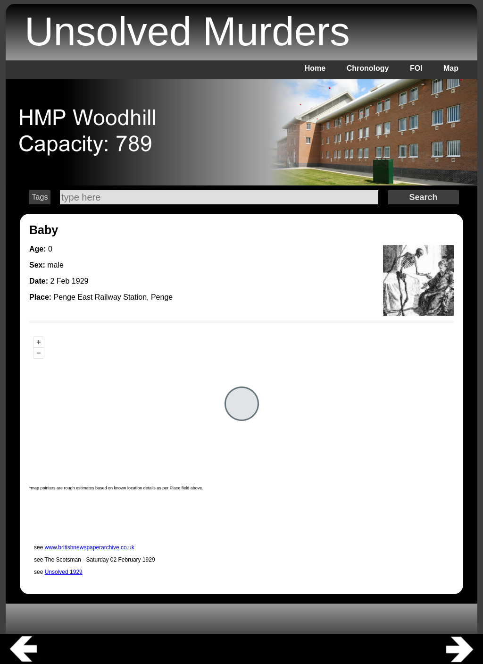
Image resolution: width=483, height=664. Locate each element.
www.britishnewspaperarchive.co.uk (89, 547)
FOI (416, 68)
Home (315, 68)
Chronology (368, 68)
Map (450, 68)
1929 (80, 281)
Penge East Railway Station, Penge (113, 297)
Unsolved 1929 (64, 572)
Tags (40, 197)
